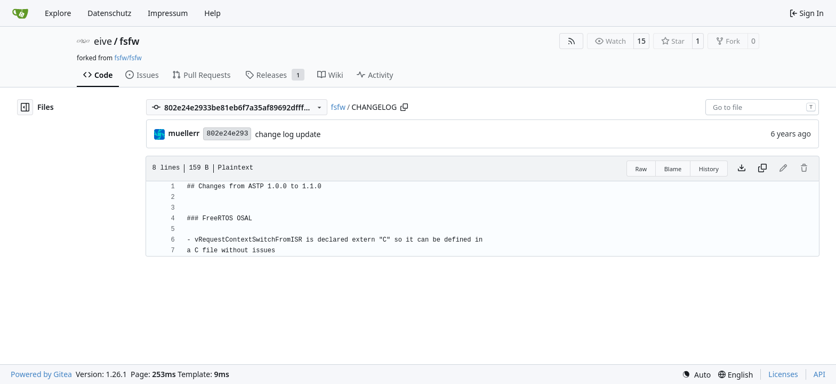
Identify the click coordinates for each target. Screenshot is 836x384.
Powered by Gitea (41, 374)
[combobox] (762, 107)
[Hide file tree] (25, 107)
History (709, 169)
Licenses (783, 374)
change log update (287, 134)
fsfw (129, 41)
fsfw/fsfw (127, 57)
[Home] (20, 13)
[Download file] (741, 168)
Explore (58, 13)
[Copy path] (404, 107)
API (819, 374)
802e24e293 (227, 134)
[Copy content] (762, 168)
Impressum (168, 13)
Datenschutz (109, 13)
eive (103, 41)
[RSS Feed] (571, 41)
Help (212, 13)
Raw (641, 169)
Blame (673, 169)
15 (641, 41)
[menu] (696, 375)
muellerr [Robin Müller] (184, 133)
